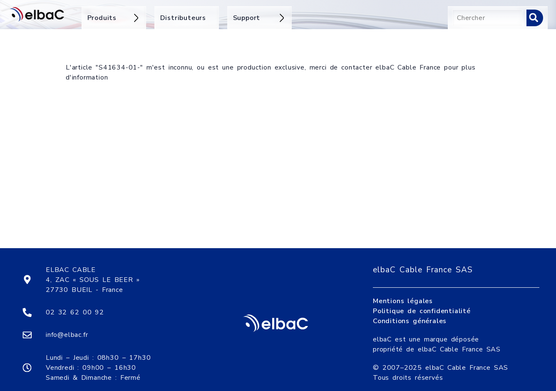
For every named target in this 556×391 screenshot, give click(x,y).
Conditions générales (410, 314)
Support (259, 17)
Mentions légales (403, 294)
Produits (113, 17)
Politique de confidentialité (422, 304)
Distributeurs (183, 17)
